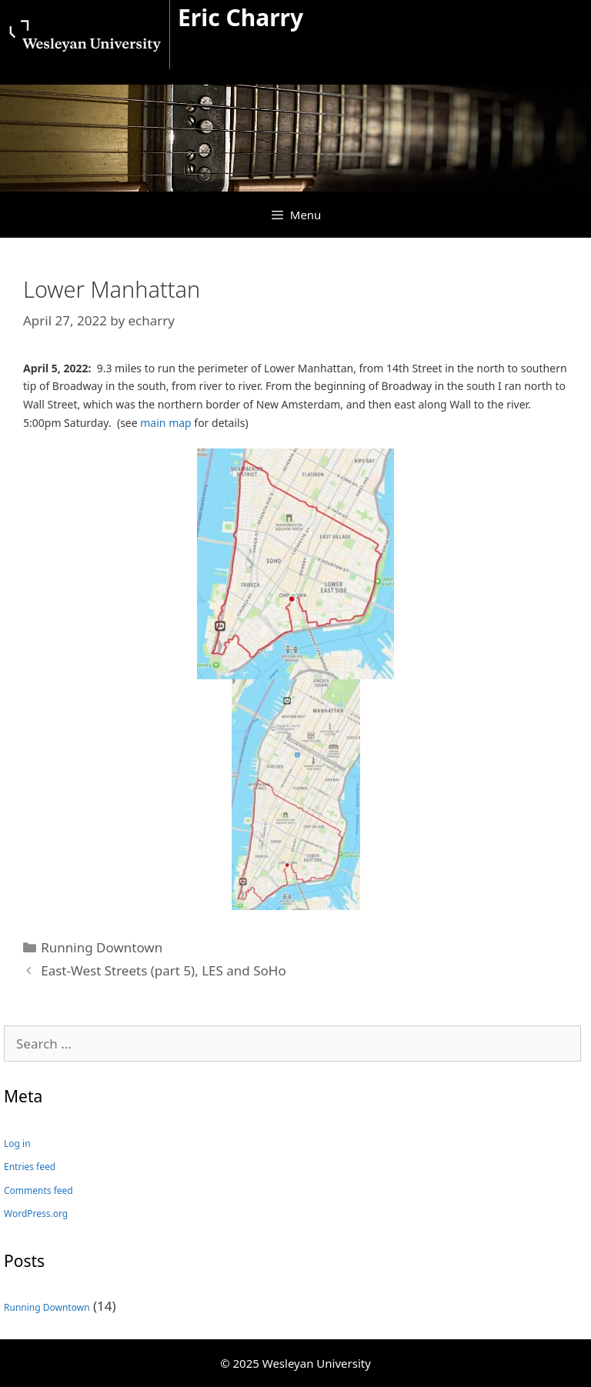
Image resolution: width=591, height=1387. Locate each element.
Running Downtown (101, 947)
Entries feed (29, 1166)
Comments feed (38, 1190)
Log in (17, 1143)
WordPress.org (36, 1213)
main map (165, 422)
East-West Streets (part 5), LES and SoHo (163, 970)
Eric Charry (240, 17)
